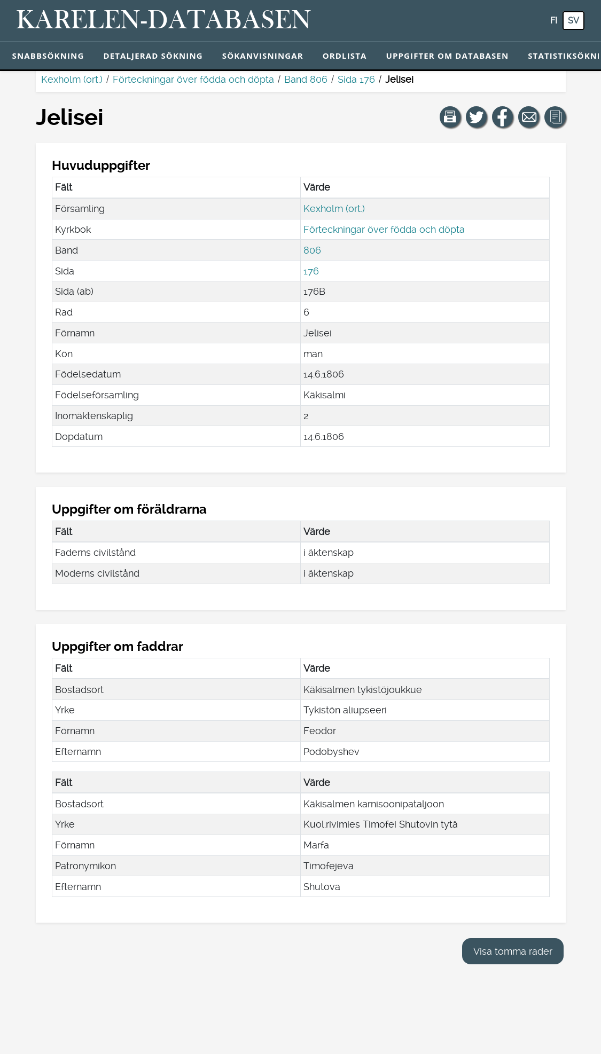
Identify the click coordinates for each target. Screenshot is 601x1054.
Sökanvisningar (262, 55)
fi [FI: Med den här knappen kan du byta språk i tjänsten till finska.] (553, 20)
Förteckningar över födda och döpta (193, 79)
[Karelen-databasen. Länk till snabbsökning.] (164, 21)
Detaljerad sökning (152, 55)
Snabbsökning (48, 55)
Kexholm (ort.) (72, 79)
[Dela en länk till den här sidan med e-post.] (529, 117)
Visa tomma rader (512, 951)
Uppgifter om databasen (447, 55)
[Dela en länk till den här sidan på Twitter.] (476, 117)
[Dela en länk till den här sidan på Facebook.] (502, 117)
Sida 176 (356, 79)
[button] (450, 117)
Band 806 (305, 79)
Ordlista (345, 55)
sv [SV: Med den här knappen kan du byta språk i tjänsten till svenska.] (573, 20)
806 (312, 250)
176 (311, 271)
